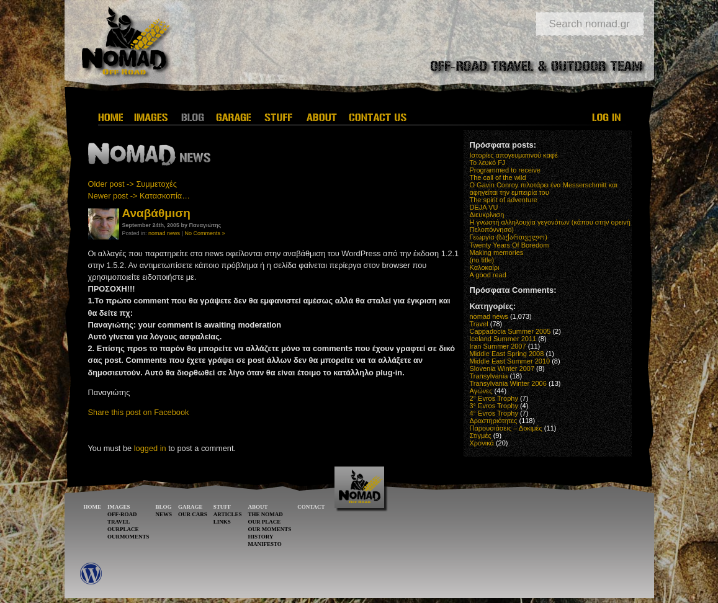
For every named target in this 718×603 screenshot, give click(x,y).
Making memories (497, 252)
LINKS (222, 522)
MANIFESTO (264, 544)
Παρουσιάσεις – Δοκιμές (506, 428)
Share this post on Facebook (138, 412)
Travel (479, 324)
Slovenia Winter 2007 (502, 368)
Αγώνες (481, 391)
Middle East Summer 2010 (510, 361)
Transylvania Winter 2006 (508, 383)
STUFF (222, 507)
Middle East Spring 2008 (507, 353)
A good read (488, 275)
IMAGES (118, 507)
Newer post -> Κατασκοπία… (139, 195)
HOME (93, 507)
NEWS (164, 514)
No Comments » (204, 233)
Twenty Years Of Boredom (509, 245)
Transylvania (489, 376)
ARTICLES (227, 514)
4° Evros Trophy (494, 413)
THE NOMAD (265, 514)
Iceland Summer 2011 (503, 338)
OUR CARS (192, 514)
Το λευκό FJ (488, 162)
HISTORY (260, 537)
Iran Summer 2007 (498, 346)
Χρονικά (482, 443)
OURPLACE (123, 529)
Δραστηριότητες (494, 420)
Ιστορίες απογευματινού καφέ (514, 155)
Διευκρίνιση (487, 214)
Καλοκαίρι (485, 267)
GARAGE (190, 507)
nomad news (164, 233)
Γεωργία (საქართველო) (509, 237)
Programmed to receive (505, 170)
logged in (150, 448)
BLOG (164, 507)
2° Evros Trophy (494, 398)
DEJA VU (484, 207)
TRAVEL (118, 522)
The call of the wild (498, 177)
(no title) (482, 260)
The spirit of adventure (503, 199)
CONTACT (311, 507)
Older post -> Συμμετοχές (132, 184)
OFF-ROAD (122, 514)
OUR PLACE (264, 522)
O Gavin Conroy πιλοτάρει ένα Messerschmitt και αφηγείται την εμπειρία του (543, 188)
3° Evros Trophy (494, 405)
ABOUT (257, 507)
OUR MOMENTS (269, 529)
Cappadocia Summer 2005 (510, 331)
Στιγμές (480, 435)
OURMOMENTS (128, 537)
